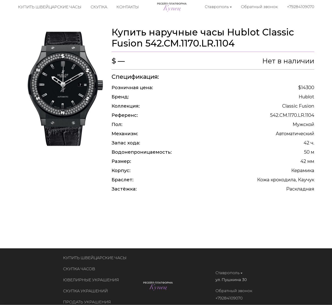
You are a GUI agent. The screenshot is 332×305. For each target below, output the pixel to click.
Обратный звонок (259, 6)
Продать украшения (89, 302)
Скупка (99, 7)
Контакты (127, 7)
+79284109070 (300, 6)
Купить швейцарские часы (49, 7)
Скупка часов (81, 269)
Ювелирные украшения (93, 280)
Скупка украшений (87, 291)
